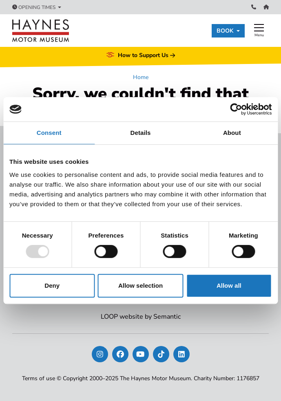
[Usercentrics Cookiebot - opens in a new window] (236, 109)
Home (140, 77)
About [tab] (232, 132)
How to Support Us (140, 55)
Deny (52, 285)
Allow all (229, 285)
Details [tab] (141, 132)
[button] (228, 31)
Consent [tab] (49, 132)
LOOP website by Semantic (141, 316)
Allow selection (140, 285)
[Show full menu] (259, 31)
